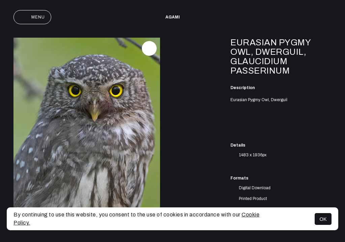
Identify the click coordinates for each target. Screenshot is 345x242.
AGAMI (172, 17)
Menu (32, 17)
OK (323, 219)
